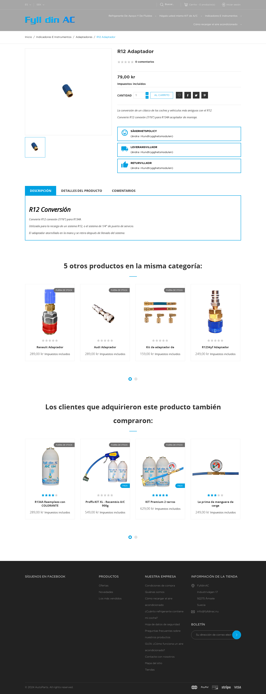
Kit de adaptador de (160, 347)
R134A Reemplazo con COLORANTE (50, 503)
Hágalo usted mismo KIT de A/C (178, 16)
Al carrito (161, 95)
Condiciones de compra (160, 586)
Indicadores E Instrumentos (221, 16)
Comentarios (123, 191)
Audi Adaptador (105, 347)
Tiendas (150, 670)
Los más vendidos (110, 599)
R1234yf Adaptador (215, 347)
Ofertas (103, 586)
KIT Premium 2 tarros (160, 502)
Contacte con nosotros (160, 657)
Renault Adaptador (50, 347)
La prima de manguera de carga (215, 503)
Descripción (40, 191)
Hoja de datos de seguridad (162, 624)
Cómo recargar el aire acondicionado (215, 24)
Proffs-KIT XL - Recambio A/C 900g (105, 503)
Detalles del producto (81, 191)
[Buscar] (170, 4)
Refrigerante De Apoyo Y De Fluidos (130, 16)
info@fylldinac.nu (208, 611)
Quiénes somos (154, 592)
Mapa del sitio (153, 663)
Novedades (106, 592)
